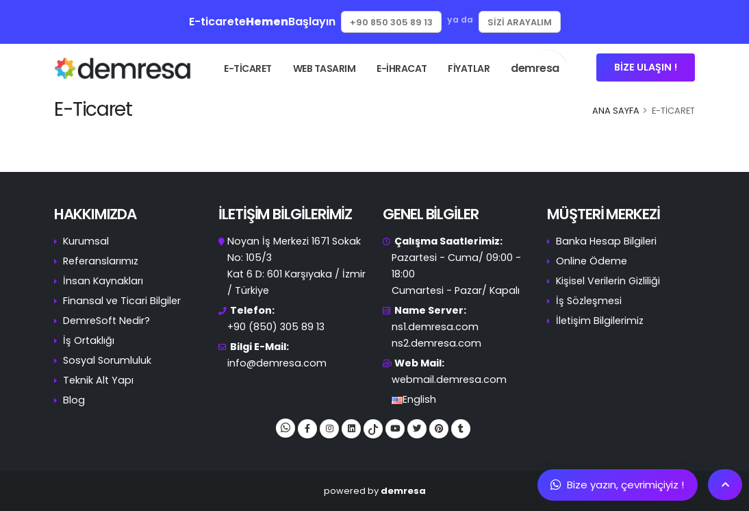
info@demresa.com (277, 363)
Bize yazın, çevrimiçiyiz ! (617, 484)
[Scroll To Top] (725, 484)
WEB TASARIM (324, 68)
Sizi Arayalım (519, 22)
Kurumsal (86, 241)
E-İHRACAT (402, 68)
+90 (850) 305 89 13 (276, 327)
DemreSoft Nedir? (106, 320)
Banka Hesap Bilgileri (606, 241)
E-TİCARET (248, 68)
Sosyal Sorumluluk (107, 360)
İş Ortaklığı (88, 340)
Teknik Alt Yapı (98, 380)
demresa (540, 63)
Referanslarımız (100, 261)
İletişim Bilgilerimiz (600, 320)
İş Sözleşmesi (589, 301)
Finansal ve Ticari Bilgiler (122, 301)
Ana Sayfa (615, 110)
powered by (375, 490)
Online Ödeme (591, 261)
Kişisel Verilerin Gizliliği (608, 281)
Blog (74, 400)
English (419, 399)
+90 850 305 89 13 (391, 22)
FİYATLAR (469, 68)
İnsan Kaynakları (103, 281)
